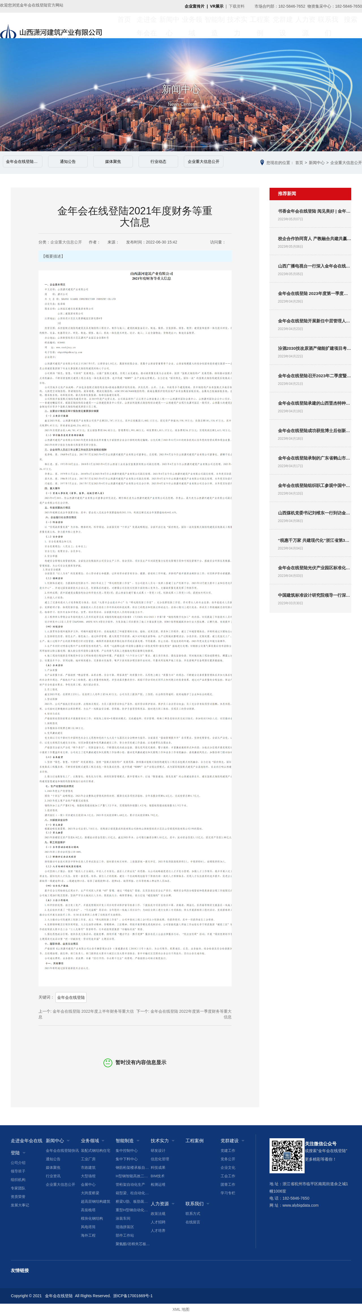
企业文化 (228, 1167)
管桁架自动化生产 (130, 1184)
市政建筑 (88, 1167)
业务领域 (192, 25)
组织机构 (18, 1180)
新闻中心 (169, 25)
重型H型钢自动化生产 (133, 1210)
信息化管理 (160, 1159)
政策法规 (158, 1213)
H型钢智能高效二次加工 (133, 1176)
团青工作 (228, 1184)
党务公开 (228, 1159)
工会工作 (228, 1176)
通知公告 (68, 161)
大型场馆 (88, 1176)
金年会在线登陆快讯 (24, 161)
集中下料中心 (127, 1159)
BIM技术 (158, 1176)
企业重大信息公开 (203, 161)
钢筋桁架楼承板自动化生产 (133, 1167)
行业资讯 (53, 1176)
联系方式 (193, 1213)
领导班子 (18, 1171)
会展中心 (88, 1184)
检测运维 (158, 1184)
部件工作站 (125, 1235)
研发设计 (158, 1150)
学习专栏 (228, 1193)
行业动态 (158, 161)
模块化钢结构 (92, 1218)
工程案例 (260, 25)
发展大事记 (20, 1205)
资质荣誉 (18, 1197)
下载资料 (237, 6)
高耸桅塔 (88, 1210)
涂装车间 (123, 1218)
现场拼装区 (125, 1227)
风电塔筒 (88, 1227)
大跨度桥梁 (90, 1193)
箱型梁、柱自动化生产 (133, 1193)
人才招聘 (158, 1222)
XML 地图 (181, 1309)
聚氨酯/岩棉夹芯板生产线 (133, 1244)
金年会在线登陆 (71, 997)
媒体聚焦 (113, 161)
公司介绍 (18, 1163)
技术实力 (237, 25)
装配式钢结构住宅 (95, 1150)
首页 (124, 25)
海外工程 (88, 1235)
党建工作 (228, 1150)
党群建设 (283, 25)
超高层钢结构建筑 (95, 1201)
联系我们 (328, 25)
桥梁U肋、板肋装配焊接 (133, 1201)
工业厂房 (88, 1159)
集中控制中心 (127, 1150)
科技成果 (158, 1167)
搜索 (350, 25)
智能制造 (215, 25)
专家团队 (18, 1188)
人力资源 (305, 25)
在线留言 (193, 1222)
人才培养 (158, 1230)
